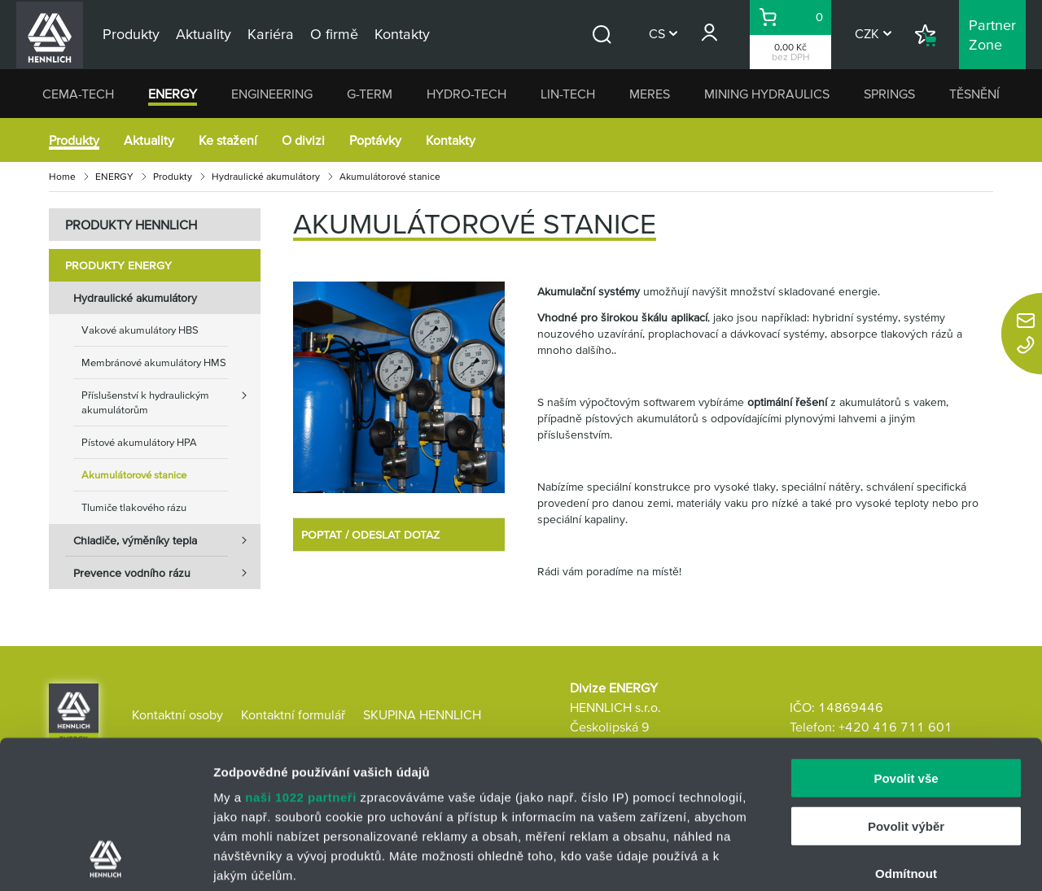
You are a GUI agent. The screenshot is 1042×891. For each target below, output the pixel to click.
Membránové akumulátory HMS (153, 362)
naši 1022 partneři (301, 659)
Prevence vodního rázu (166, 573)
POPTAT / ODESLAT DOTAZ (370, 534)
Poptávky (375, 140)
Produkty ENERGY (118, 265)
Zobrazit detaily (860, 859)
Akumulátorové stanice (133, 475)
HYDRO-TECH (466, 93)
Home (62, 176)
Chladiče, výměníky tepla (166, 540)
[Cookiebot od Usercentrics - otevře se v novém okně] (105, 859)
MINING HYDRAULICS (767, 93)
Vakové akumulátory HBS (140, 330)
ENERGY (172, 93)
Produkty (74, 140)
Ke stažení (228, 140)
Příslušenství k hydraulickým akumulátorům (170, 397)
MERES (649, 93)
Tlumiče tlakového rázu (133, 507)
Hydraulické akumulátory (266, 176)
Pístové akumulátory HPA (139, 442)
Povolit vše (905, 640)
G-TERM (369, 93)
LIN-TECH (568, 93)
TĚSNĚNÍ (974, 93)
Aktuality (149, 140)
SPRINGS (889, 93)
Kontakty (450, 140)
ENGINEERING (272, 93)
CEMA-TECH (78, 93)
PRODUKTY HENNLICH (131, 224)
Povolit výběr (906, 687)
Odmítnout (906, 735)
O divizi (303, 140)
